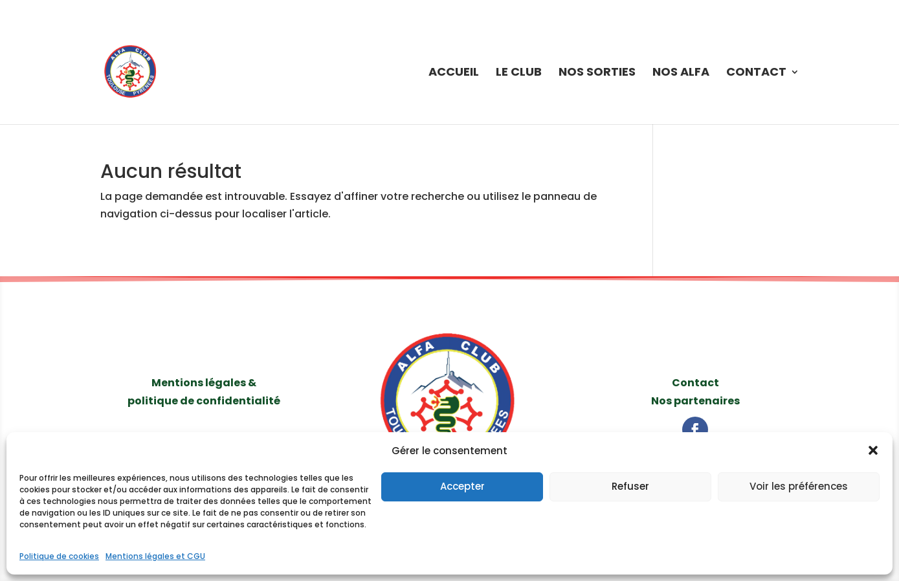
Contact (756, 73)
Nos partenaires (695, 400)
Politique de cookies (59, 556)
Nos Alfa (680, 73)
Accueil (453, 73)
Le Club (519, 73)
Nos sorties (597, 73)
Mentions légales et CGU (155, 556)
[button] (873, 450)
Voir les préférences (798, 486)
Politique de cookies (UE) (755, 10)
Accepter (462, 486)
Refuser (630, 486)
